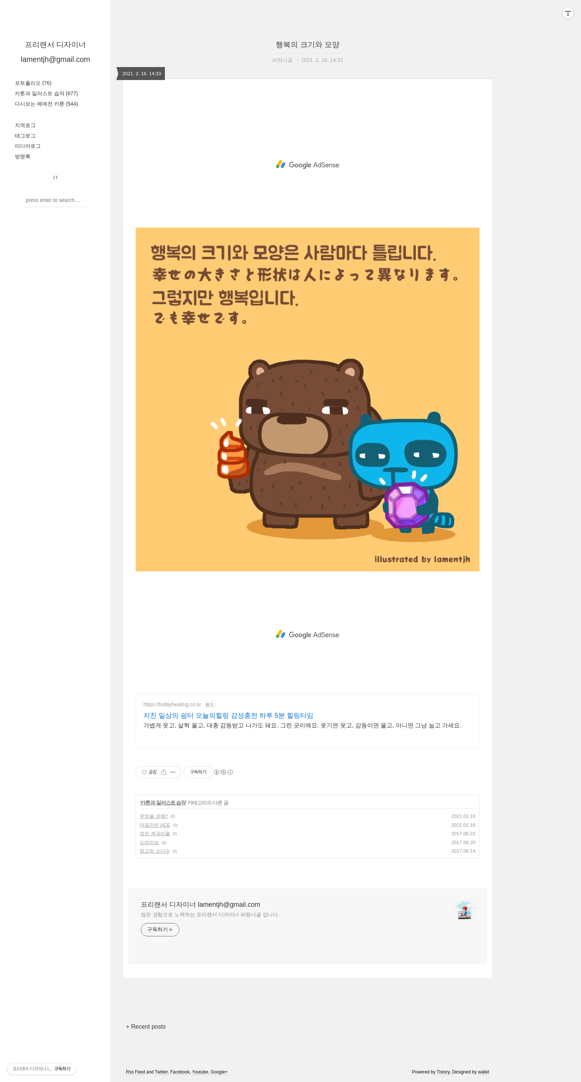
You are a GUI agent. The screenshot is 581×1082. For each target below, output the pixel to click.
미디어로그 (28, 146)
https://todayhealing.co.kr (172, 704)
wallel (483, 1072)
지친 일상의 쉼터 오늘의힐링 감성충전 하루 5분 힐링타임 (228, 715)
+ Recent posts (146, 1026)
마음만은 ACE (155, 825)
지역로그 (25, 125)
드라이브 (149, 842)
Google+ (219, 1072)
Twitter (161, 1072)
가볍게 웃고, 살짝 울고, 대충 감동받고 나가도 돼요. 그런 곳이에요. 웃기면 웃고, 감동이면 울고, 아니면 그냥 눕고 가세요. (302, 725)
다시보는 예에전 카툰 (46, 104)
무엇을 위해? (154, 816)
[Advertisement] (307, 164)
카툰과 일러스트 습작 (46, 93)
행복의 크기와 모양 (307, 44)
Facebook (180, 1072)
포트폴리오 (33, 83)
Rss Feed (135, 1072)
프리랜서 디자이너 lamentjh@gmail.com (200, 904)
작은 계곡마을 (155, 833)
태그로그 (25, 136)
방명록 (22, 156)
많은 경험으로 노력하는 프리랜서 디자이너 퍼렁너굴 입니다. (210, 914)
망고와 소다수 (155, 851)
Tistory (443, 1072)
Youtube (200, 1072)
